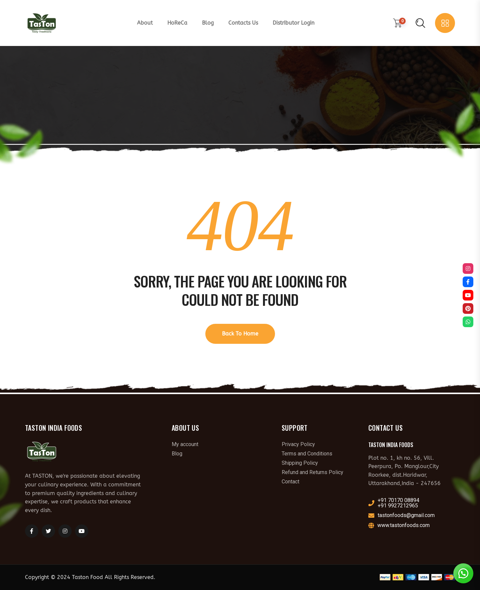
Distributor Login (293, 23)
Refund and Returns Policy (312, 472)
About (145, 23)
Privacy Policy (298, 444)
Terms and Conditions (307, 453)
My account (185, 444)
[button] (463, 573)
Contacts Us (243, 23)
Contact (290, 481)
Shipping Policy (300, 463)
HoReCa (177, 23)
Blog (208, 23)
